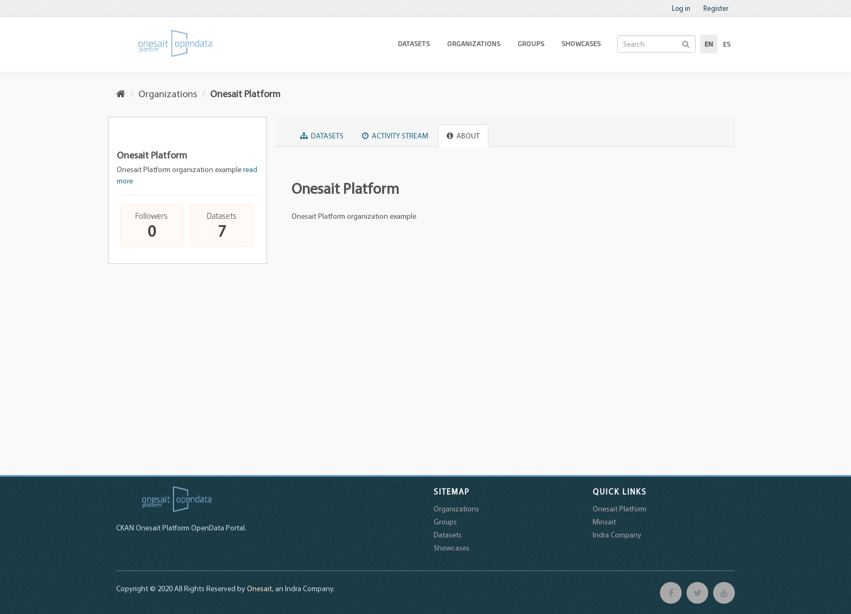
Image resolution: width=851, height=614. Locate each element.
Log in (681, 8)
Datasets (414, 43)
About (463, 136)
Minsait (604, 522)
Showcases (581, 43)
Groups (531, 43)
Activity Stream (395, 136)
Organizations (473, 43)
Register (715, 8)
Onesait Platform (245, 93)
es (727, 44)
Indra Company (617, 535)
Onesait (259, 588)
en (708, 44)
